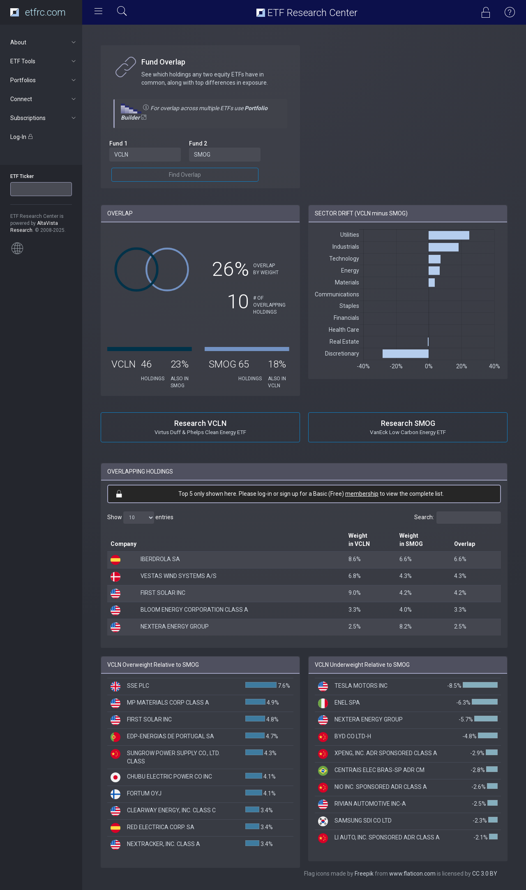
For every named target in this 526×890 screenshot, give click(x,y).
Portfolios (43, 80)
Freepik (364, 873)
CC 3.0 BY (484, 873)
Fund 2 (198, 143)
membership (361, 493)
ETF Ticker (22, 176)
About (43, 42)
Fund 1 (118, 143)
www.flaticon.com (412, 873)
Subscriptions (43, 118)
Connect (43, 99)
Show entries (140, 517)
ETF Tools (43, 61)
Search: (457, 517)
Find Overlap (185, 174)
